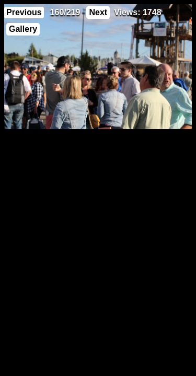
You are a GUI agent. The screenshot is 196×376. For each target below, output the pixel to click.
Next (98, 12)
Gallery (23, 29)
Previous (24, 12)
